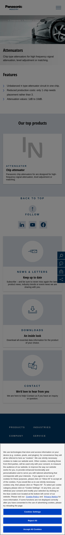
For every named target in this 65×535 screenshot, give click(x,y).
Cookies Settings (32, 512)
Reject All (32, 520)
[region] (32, 489)
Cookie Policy (32, 497)
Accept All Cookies (32, 529)
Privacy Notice (51, 497)
